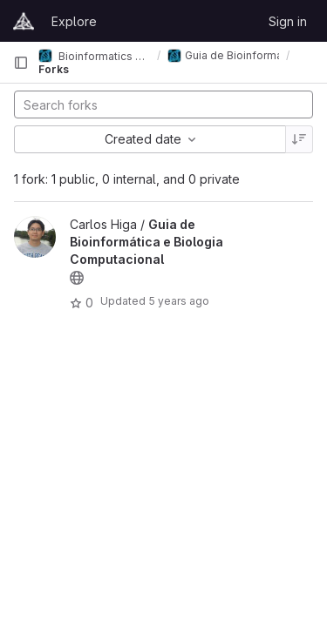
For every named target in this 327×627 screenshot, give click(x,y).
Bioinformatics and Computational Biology (94, 56)
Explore (74, 21)
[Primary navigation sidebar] (21, 63)
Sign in (288, 21)
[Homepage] (23, 21)
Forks (53, 69)
